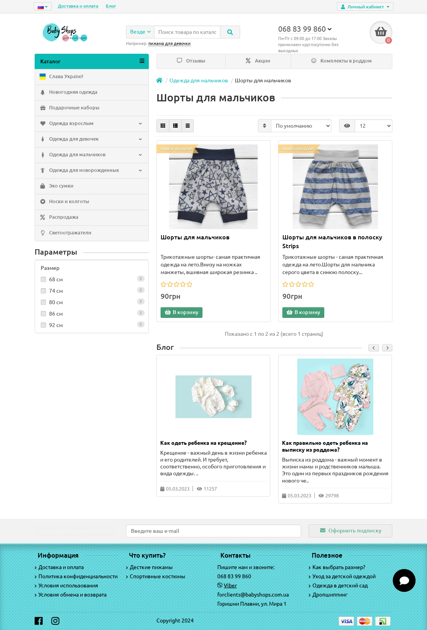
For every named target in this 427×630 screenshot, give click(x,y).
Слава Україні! (61, 77)
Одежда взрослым (91, 124)
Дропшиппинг (328, 595)
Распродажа (58, 217)
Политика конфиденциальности (76, 576)
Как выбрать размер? (337, 567)
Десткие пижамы (149, 567)
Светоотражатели (65, 233)
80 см (92, 301)
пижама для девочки (169, 43)
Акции (258, 61)
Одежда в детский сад (338, 585)
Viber (230, 585)
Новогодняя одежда (68, 92)
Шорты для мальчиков (195, 237)
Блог (111, 5)
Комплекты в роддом (341, 61)
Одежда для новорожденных (91, 171)
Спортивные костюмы (155, 576)
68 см (92, 279)
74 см (92, 290)
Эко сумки (56, 186)
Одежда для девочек (91, 139)
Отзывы (191, 61)
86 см (92, 313)
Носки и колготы (64, 202)
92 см (92, 324)
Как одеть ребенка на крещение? (203, 443)
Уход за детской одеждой (342, 576)
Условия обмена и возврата (71, 595)
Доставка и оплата (78, 5)
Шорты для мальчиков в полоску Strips (332, 241)
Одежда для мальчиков (91, 155)
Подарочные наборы (69, 108)
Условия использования (66, 585)
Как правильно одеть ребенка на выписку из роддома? (325, 446)
